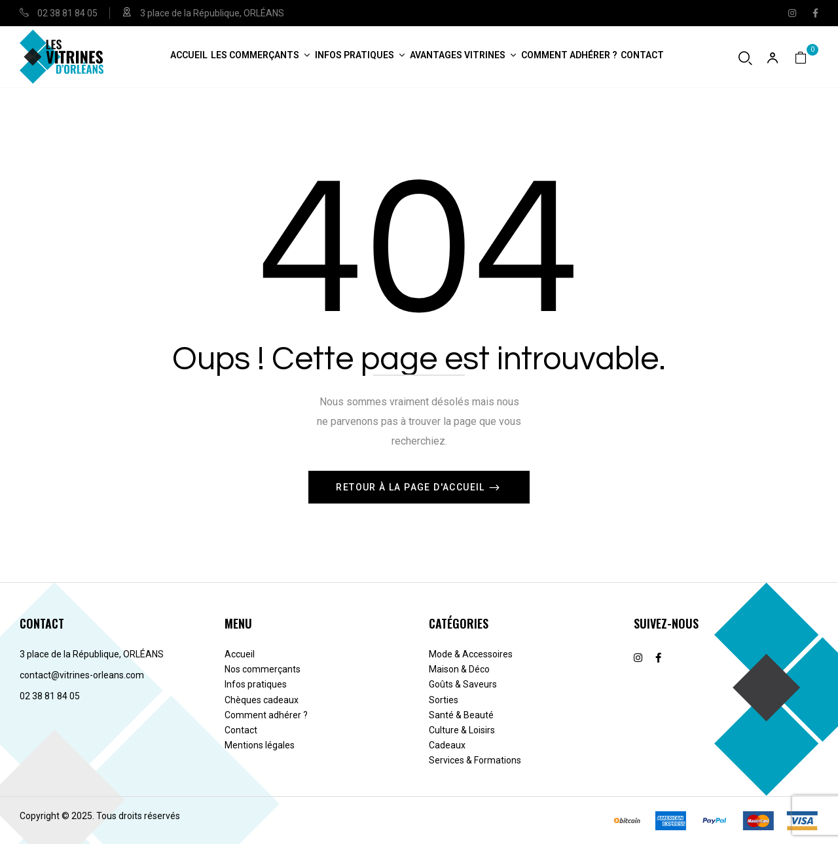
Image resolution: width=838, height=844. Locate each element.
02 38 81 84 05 (67, 13)
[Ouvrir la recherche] (745, 57)
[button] (806, 57)
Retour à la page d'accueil (412, 487)
